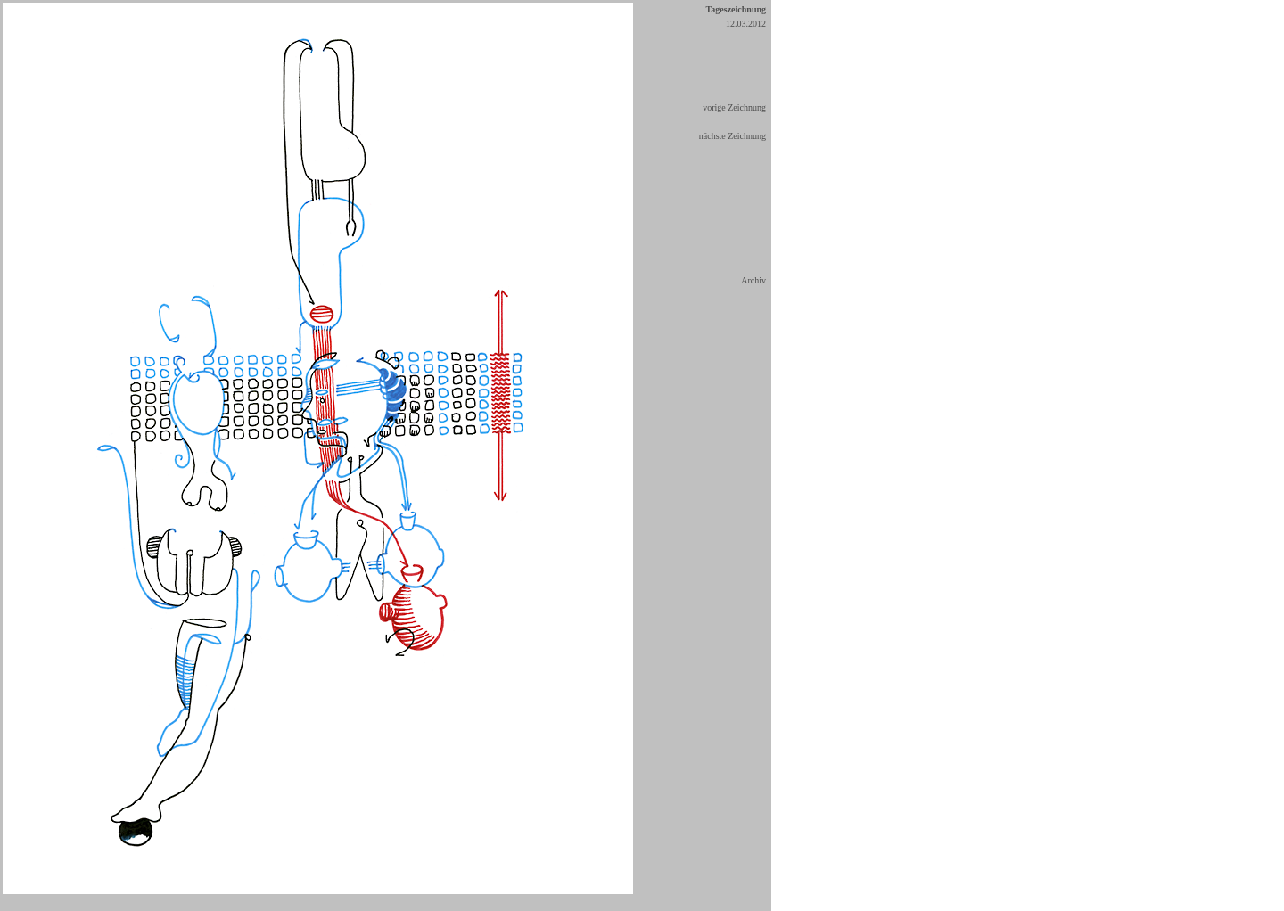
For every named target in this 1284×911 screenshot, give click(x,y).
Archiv (753, 280)
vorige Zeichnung (734, 107)
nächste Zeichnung (732, 136)
